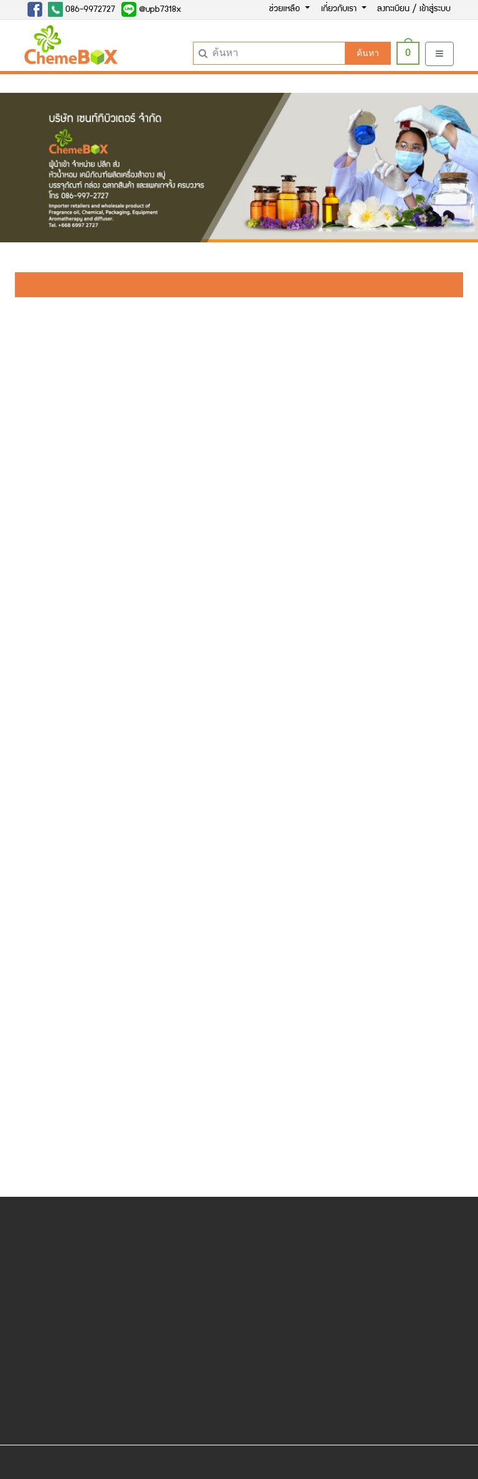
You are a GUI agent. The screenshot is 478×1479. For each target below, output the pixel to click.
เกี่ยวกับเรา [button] (340, 9)
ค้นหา (368, 53)
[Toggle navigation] (439, 54)
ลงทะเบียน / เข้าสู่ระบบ (414, 9)
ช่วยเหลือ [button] (285, 9)
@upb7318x (151, 9)
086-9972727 (81, 9)
